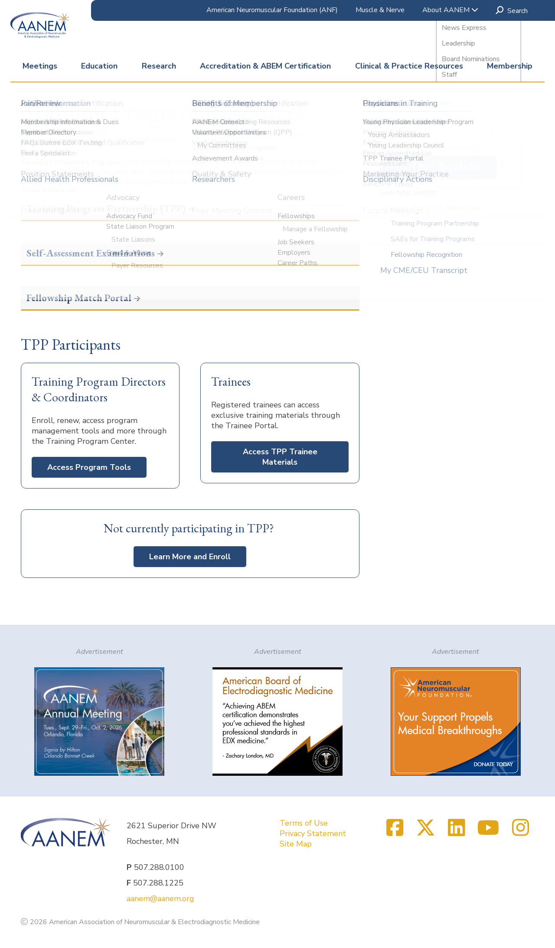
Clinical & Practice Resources (409, 66)
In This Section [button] (438, 166)
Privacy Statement (313, 833)
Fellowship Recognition (426, 254)
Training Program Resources (430, 208)
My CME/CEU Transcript (423, 270)
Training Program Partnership (435, 223)
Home (31, 140)
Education (99, 66)
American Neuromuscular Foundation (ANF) (272, 10)
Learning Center (408, 192)
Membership (509, 66)
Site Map (296, 844)
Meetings (40, 66)
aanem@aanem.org (160, 898)
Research (159, 66)
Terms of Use (304, 823)
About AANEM (450, 10)
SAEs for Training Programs (433, 239)
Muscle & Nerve (380, 10)
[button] (190, 209)
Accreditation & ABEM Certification (265, 66)
